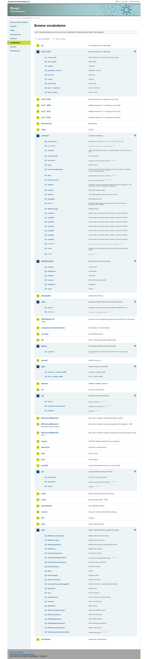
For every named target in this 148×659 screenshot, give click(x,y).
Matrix (50, 571)
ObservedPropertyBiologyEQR (58, 584)
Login (119, 1)
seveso (44, 512)
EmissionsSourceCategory (57, 562)
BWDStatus (52, 549)
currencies (51, 160)
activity (50, 307)
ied (42, 396)
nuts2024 (51, 239)
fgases (44, 346)
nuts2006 (51, 217)
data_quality (52, 62)
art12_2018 (46, 99)
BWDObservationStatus (56, 536)
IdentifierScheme (53, 566)
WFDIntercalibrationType (56, 610)
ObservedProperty (54, 580)
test (42, 518)
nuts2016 (51, 231)
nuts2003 (51, 213)
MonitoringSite (53, 575)
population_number (54, 70)
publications (46, 506)
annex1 (50, 401)
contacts (51, 267)
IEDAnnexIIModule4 (49, 433)
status (50, 289)
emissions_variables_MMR (57, 372)
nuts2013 (51, 226)
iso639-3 (50, 190)
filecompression (53, 180)
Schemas (13, 38)
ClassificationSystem (55, 553)
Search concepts (60, 39)
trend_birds (52, 83)
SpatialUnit (51, 588)
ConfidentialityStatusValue (57, 557)
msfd (43, 494)
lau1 (43, 453)
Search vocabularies (44, 39)
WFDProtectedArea (54, 614)
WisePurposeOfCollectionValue (58, 632)
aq (42, 46)
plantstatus (51, 482)
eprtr (43, 302)
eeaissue (51, 280)
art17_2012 (46, 111)
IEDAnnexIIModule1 (49, 418)
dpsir (49, 165)
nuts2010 (51, 222)
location (50, 66)
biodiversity (46, 124)
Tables (12, 30)
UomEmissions (53, 597)
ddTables (51, 276)
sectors (50, 486)
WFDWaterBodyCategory (56, 623)
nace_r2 (50, 203)
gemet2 (44, 360)
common (45, 136)
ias (42, 390)
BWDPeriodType (53, 540)
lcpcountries (52, 477)
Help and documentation (19, 22)
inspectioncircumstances (56, 406)
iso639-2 (50, 185)
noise (43, 500)
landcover (45, 447)
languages (51, 199)
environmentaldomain (55, 169)
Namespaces (15, 51)
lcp (42, 472)
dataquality (46, 296)
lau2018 (44, 465)
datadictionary (47, 261)
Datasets (13, 26)
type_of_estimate (54, 88)
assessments (52, 141)
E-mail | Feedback (16, 652)
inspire (44, 441)
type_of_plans (52, 92)
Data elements (15, 34)
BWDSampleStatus (54, 544)
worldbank (45, 639)
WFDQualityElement (55, 619)
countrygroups (53, 156)
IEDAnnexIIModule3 (49, 424)
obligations (51, 284)
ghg (43, 366)
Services (13, 47)
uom (43, 524)
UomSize (51, 601)
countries (51, 150)
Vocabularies (15, 43)
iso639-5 (50, 194)
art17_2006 (46, 105)
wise (43, 530)
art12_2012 (46, 52)
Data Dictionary (27, 18)
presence (51, 75)
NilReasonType (53, 209)
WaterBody (51, 606)
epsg (49, 175)
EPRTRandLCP (47, 319)
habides (44, 384)
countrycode (52, 57)
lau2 (43, 459)
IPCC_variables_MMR (55, 376)
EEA (19, 1)
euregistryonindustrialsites (53, 328)
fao (42, 340)
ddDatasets (52, 271)
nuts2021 (51, 235)
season (50, 79)
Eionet (19, 18)
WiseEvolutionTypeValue (56, 628)
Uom (49, 593)
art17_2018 (46, 117)
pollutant (51, 411)
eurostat (44, 334)
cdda (43, 130)
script (50, 248)
